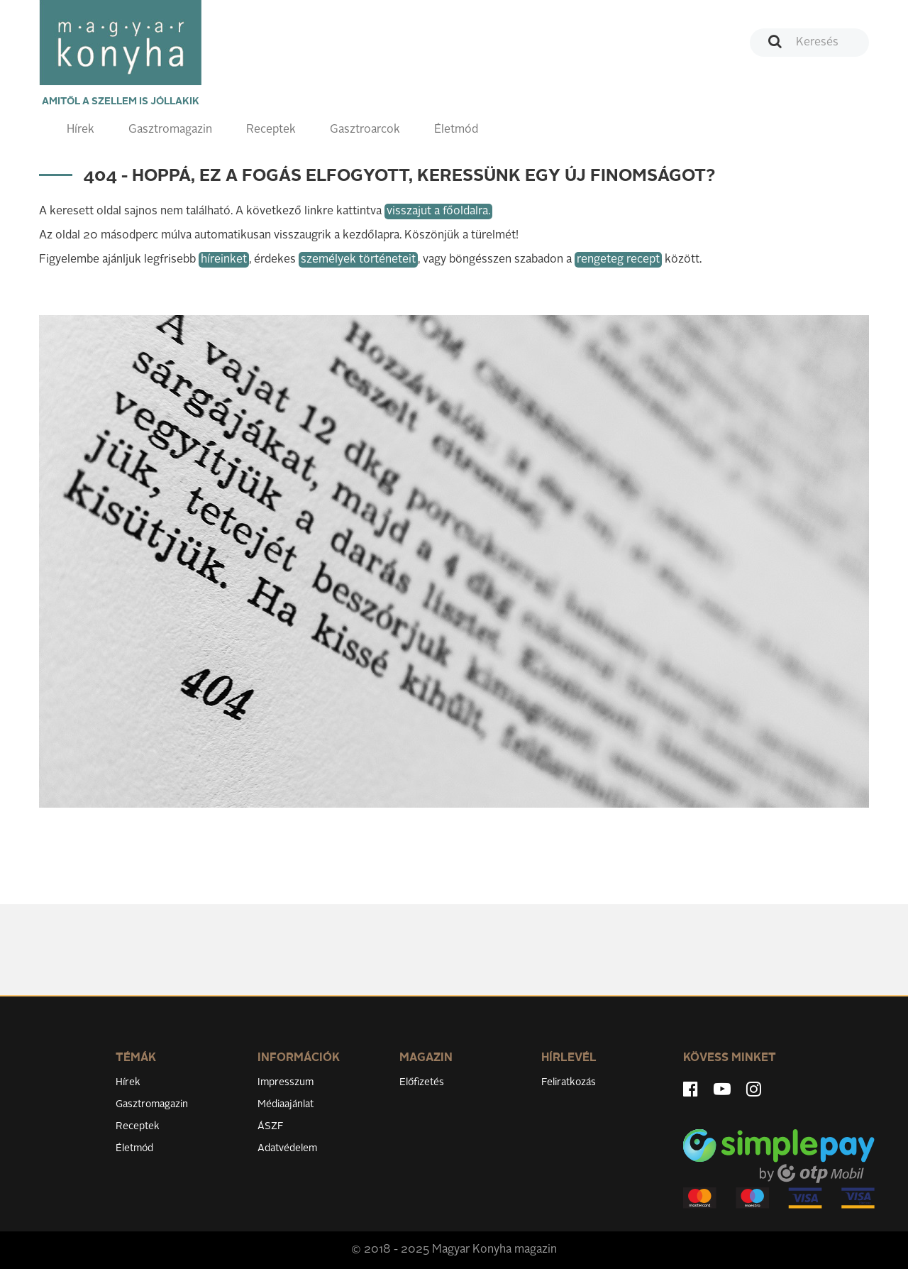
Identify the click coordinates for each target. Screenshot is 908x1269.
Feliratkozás (568, 1082)
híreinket (224, 259)
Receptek (271, 130)
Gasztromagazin (170, 130)
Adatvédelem (287, 1148)
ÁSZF (271, 1126)
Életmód (456, 130)
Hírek (80, 130)
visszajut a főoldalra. (438, 211)
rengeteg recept (618, 259)
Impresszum (286, 1082)
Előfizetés (421, 1082)
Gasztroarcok (365, 130)
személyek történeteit (358, 259)
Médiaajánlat (286, 1104)
